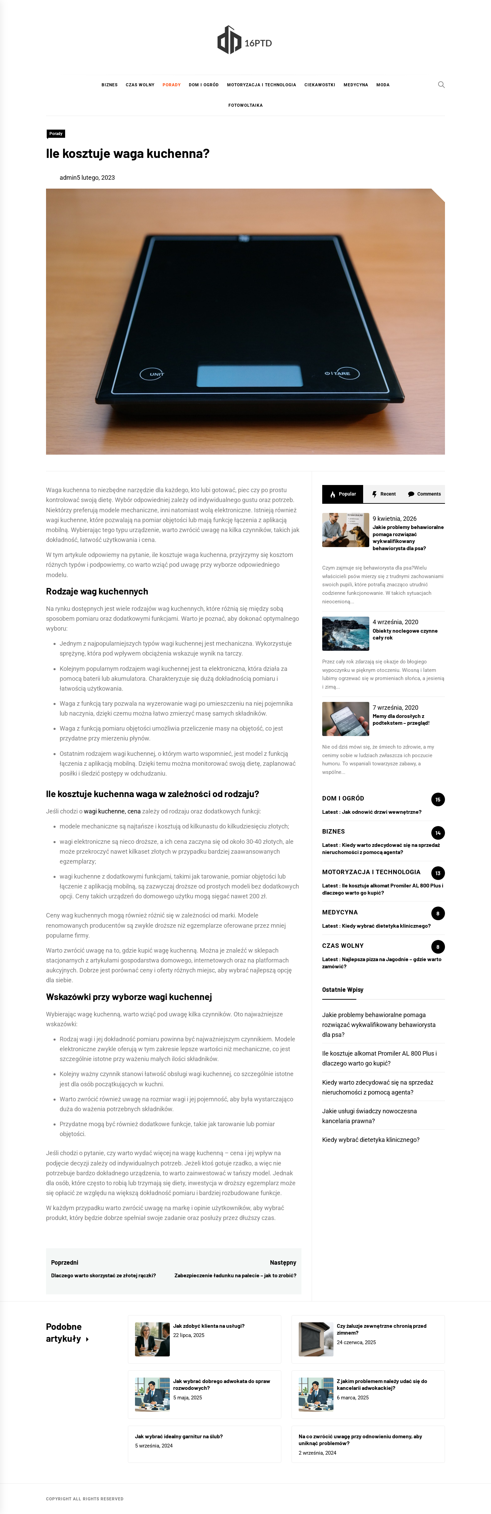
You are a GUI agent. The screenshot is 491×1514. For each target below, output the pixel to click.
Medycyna (356, 85)
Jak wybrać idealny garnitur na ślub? (179, 1436)
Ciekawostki (320, 85)
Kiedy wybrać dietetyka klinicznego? (386, 925)
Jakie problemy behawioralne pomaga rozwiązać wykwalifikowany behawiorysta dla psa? (408, 537)
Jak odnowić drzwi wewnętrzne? (381, 811)
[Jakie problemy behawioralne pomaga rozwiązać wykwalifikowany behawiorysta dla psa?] (345, 530)
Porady (172, 85)
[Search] (441, 84)
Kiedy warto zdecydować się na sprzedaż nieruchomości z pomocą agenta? (381, 848)
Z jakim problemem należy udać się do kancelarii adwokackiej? (382, 1384)
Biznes (110, 85)
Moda (383, 85)
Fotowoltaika (245, 105)
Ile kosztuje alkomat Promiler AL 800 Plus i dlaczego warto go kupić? (382, 889)
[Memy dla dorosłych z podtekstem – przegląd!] (345, 719)
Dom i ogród (204, 85)
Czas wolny (140, 85)
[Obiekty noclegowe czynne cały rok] (345, 634)
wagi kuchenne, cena (112, 811)
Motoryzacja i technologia (261, 85)
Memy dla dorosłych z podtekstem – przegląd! (401, 719)
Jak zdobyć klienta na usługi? (208, 1325)
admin (68, 177)
